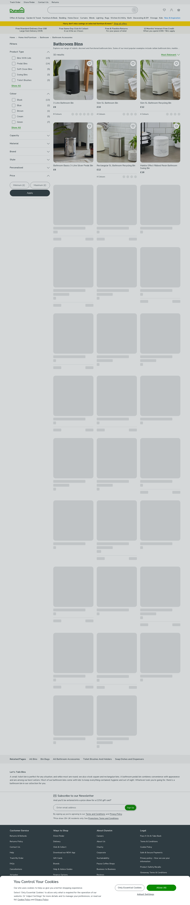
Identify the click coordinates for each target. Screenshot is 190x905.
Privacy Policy (41, 899)
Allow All (161, 887)
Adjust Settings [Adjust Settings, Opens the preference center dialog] (145, 894)
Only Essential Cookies (130, 887)
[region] (95, 890)
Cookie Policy (24, 899)
